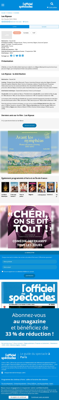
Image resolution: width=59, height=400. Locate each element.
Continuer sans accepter (40, 397)
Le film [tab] (15, 27)
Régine (35, 42)
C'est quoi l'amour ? (13, 195)
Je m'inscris (29, 276)
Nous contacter (18, 343)
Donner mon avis (29, 125)
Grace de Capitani (43, 42)
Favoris (25, 22)
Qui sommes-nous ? (7, 343)
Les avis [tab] (44, 27)
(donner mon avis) (16, 22)
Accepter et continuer (18, 397)
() (15, 82)
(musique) (35, 91)
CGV (4, 345)
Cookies (23, 345)
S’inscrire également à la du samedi (19, 271)
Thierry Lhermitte (28, 42)
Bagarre (31, 194)
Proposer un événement (42, 343)
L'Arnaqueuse (42, 195)
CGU (7, 345)
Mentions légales (15, 345)
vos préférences (44, 392)
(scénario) (22, 91)
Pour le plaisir (22, 195)
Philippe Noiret (18, 42)
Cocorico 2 (50, 194)
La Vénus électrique (4, 195)
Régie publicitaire (29, 343)
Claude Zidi (12, 41)
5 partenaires (14, 392)
